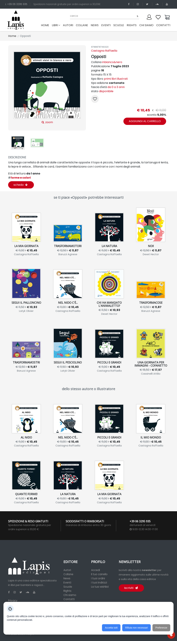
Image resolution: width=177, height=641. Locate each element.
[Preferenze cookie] (171, 635)
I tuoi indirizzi (99, 582)
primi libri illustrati (116, 79)
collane (82, 25)
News (66, 578)
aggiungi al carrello (145, 121)
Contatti (69, 599)
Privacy (12, 600)
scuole (118, 25)
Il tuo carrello (99, 574)
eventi (106, 25)
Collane (68, 574)
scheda (20, 185)
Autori (67, 570)
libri (56, 25)
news (95, 25)
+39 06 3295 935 (16, 4)
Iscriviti (131, 588)
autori (68, 25)
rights (132, 25)
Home (45, 25)
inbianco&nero (112, 62)
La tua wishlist (100, 587)
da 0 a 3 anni (116, 87)
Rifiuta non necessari (136, 627)
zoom (47, 87)
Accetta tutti (111, 627)
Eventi (67, 582)
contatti (163, 25)
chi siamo (146, 25)
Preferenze (161, 627)
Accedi (95, 570)
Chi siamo (69, 595)
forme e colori (19, 178)
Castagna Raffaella (104, 51)
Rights (67, 591)
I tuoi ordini (98, 578)
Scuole (67, 587)
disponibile (106, 91)
